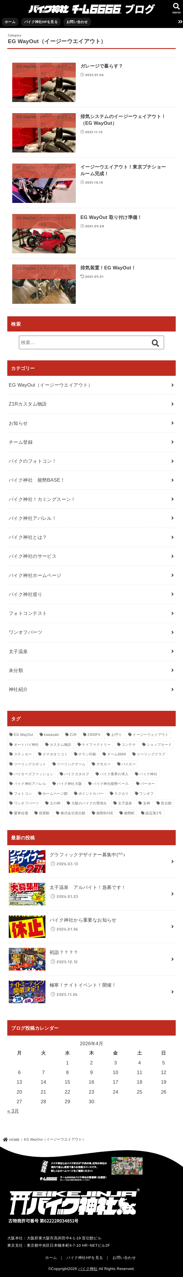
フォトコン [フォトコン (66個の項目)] (23, 794)
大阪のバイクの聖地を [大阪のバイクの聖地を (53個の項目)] (89, 803)
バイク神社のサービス (33, 556)
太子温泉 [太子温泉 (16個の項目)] (125, 803)
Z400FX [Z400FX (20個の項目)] (94, 735)
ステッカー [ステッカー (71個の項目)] (23, 754)
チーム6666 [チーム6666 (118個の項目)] (116, 754)
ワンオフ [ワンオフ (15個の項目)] (146, 794)
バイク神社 (88, 1269)
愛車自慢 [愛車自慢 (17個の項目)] (21, 813)
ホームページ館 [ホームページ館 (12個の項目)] (55, 794)
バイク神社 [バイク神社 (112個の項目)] (148, 774)
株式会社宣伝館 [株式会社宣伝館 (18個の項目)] (73, 813)
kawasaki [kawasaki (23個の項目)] (51, 735)
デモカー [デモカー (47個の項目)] (103, 764)
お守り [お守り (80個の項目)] (116, 735)
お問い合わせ (77, 22)
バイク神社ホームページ (35, 575)
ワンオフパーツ (25, 632)
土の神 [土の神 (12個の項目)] (55, 803)
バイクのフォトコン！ (33, 461)
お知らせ (18, 423)
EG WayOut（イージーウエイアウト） (51, 384)
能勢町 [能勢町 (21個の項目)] (129, 813)
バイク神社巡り (25, 594)
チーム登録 (21, 442)
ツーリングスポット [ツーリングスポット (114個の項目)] (30, 764)
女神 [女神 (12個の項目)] (146, 803)
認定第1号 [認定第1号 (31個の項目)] (153, 813)
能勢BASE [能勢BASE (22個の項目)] (104, 813)
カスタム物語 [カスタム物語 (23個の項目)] (60, 745)
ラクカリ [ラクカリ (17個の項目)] (121, 794)
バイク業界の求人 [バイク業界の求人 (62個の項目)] (114, 774)
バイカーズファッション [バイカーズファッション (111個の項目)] (33, 774)
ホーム (10, 22)
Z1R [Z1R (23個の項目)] (73, 735)
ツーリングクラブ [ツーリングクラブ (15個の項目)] (151, 754)
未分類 (16, 670)
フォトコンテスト (28, 613)
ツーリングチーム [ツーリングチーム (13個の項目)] (71, 764)
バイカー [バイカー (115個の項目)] (129, 764)
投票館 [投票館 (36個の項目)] (44, 813)
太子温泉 (18, 651)
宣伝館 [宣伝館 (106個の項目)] (166, 803)
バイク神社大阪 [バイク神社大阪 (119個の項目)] (69, 784)
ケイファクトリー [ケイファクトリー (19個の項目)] (96, 745)
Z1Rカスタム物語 (28, 403)
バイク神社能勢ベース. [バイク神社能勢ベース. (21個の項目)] (111, 784)
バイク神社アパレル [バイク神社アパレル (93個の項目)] (30, 784)
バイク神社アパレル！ (33, 518)
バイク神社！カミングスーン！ (42, 499)
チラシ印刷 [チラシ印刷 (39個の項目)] (87, 754)
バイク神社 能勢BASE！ (37, 480)
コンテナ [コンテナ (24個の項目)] (129, 745)
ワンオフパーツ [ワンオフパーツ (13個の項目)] (26, 803)
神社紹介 (18, 689)
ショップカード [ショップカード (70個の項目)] (159, 745)
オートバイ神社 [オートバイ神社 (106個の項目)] (26, 745)
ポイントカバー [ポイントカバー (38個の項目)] (90, 794)
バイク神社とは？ (28, 537)
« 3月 (13, 1110)
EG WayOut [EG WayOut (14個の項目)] (23, 735)
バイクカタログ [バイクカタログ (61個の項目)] (76, 774)
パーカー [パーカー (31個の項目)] (147, 784)
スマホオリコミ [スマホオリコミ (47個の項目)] (55, 754)
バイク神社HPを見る (41, 22)
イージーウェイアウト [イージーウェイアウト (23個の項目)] (150, 735)
